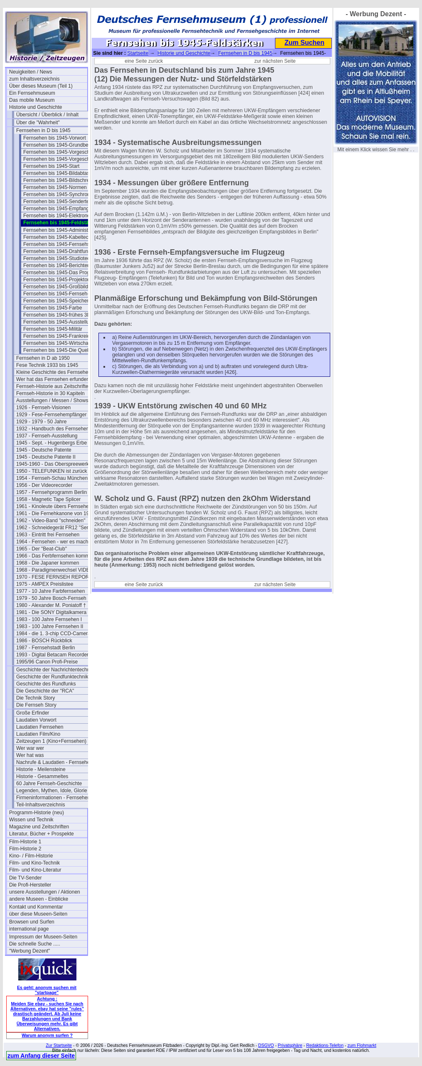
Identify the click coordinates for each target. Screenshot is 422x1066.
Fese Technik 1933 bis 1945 (47, 365)
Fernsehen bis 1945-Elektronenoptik (62, 216)
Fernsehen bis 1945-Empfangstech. (62, 208)
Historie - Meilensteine (41, 769)
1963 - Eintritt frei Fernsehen (47, 535)
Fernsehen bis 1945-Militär (52, 329)
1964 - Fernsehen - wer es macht (53, 542)
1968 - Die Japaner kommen (47, 563)
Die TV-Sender (25, 878)
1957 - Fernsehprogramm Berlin (51, 492)
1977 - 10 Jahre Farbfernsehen (50, 591)
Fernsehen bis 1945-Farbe (52, 308)
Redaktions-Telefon (324, 1045)
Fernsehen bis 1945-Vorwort (54, 138)
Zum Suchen (304, 42)
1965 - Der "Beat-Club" (41, 549)
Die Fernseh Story (36, 705)
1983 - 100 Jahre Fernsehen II (49, 626)
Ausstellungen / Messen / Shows (52, 400)
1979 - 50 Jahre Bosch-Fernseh (51, 598)
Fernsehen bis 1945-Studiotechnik (61, 258)
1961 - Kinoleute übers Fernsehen (53, 506)
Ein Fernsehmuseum (32, 93)
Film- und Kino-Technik (34, 863)
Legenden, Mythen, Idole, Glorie (51, 790)
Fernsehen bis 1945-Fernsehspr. (59, 244)
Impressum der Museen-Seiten (43, 937)
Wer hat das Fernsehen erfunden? (54, 379)
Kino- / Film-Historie (31, 856)
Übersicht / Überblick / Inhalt (47, 115)
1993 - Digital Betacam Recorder (52, 655)
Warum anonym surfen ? (47, 1035)
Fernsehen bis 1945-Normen (55, 187)
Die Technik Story (35, 698)
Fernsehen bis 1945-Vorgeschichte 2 (62, 159)
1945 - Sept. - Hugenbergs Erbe (51, 443)
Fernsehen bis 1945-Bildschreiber (60, 180)
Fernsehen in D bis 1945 (43, 130)
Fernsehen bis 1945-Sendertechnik (62, 201)
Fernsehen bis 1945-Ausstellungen (61, 322)
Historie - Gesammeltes (42, 776)
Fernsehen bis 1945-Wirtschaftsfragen (62, 343)
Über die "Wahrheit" (38, 122)
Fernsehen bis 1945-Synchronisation (62, 194)
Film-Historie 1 (25, 842)
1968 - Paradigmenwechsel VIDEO (54, 570)
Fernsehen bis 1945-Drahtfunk (57, 251)
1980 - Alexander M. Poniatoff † (51, 605)
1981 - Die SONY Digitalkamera (51, 612)
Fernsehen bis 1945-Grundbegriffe (61, 145)
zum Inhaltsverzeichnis (34, 79)
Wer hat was (30, 755)
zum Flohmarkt (361, 1045)
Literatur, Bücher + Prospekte (41, 834)
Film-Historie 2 (25, 849)
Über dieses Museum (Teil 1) (41, 86)
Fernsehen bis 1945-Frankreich (58, 336)
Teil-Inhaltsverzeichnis (40, 805)
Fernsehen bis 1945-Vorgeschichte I (62, 152)
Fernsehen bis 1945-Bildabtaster (59, 173)
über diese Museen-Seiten (38, 914)
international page (29, 929)
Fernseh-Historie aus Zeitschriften (53, 386)
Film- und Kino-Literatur (35, 870)
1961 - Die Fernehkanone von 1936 (55, 513)
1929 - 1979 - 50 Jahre (41, 422)
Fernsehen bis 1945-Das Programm (62, 272)
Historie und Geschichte (35, 107)
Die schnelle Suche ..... (34, 944)
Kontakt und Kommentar (36, 907)
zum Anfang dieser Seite (41, 1055)
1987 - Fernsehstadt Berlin (45, 648)
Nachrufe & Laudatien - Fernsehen (54, 762)
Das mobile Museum (31, 100)
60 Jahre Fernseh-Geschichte (49, 783)
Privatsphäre (290, 1045)
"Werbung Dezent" (29, 951)
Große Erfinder (32, 713)
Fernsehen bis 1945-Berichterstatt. (61, 265)
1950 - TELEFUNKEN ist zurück (51, 471)
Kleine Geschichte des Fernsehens (54, 372)
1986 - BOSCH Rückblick (44, 641)
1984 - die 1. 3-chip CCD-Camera (53, 633)
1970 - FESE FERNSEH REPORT (54, 577)
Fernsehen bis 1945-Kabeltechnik (60, 237)
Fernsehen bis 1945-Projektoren (58, 279)
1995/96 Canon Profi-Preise (47, 662)
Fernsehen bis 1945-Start (51, 166)
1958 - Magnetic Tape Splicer (48, 499)
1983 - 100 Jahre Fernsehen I (49, 619)
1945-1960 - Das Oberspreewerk (52, 464)
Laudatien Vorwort (36, 720)
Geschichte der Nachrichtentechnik (54, 670)
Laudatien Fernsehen (39, 727)
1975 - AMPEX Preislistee (44, 584)
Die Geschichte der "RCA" (45, 691)
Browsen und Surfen (31, 922)
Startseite (137, 53)
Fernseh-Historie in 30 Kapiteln (50, 393)
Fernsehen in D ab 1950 (43, 358)
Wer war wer (30, 748)
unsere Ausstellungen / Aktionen (44, 892)
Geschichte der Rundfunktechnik (52, 677)
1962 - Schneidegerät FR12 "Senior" (55, 528)
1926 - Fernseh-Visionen (43, 407)
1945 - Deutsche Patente (43, 450)
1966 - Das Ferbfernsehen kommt (53, 556)
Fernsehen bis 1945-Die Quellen (59, 350)
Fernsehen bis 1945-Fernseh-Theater (62, 294)
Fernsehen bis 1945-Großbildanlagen (62, 287)
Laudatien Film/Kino (38, 734)
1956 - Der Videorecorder (44, 485)
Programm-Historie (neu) (36, 812)
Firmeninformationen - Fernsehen (53, 798)
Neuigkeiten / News (30, 72)
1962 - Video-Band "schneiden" (50, 520)
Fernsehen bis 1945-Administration (62, 230)
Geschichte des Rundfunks (46, 684)
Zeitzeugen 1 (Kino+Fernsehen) (51, 741)
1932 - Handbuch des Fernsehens (53, 429)
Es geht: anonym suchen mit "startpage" (46, 990)
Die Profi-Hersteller (30, 885)
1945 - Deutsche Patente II (46, 457)
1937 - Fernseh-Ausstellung (46, 436)
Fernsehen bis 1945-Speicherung (60, 301)
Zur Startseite (59, 1045)
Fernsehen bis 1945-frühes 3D (57, 315)
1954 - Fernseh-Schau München (52, 478)
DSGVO (266, 1045)
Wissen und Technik (31, 820)
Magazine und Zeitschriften (39, 827)
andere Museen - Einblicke (38, 899)
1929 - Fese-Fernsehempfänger (51, 415)
